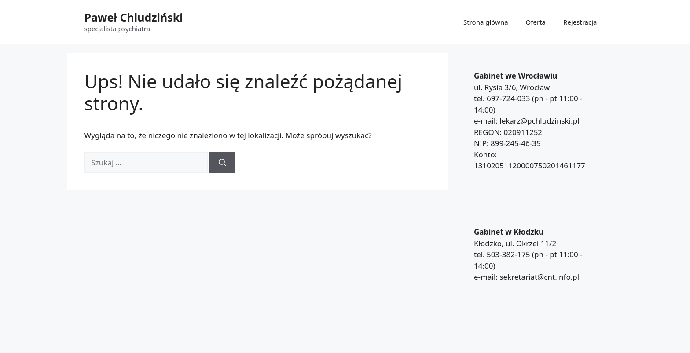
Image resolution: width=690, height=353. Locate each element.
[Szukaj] (222, 162)
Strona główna (485, 22)
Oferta (536, 22)
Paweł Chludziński (133, 17)
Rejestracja (580, 22)
